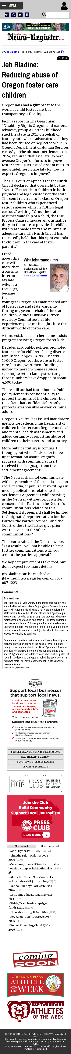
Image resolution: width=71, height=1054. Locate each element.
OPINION (39, 762)
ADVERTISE (30, 752)
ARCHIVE (49, 762)
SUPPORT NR (27, 767)
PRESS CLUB (43, 752)
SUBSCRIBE (17, 752)
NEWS (20, 762)
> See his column (35, 275)
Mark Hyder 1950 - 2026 (26, 851)
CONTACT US (43, 767)
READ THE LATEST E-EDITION (35, 757)
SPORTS (29, 762)
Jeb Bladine (12, 52)
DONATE (55, 752)
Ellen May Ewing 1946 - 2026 (29, 912)
